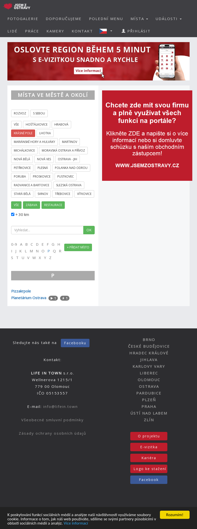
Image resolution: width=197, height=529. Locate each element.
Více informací (76, 523)
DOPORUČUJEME (64, 18)
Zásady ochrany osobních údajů (52, 433)
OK (89, 230)
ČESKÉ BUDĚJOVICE (149, 346)
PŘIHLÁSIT (136, 30)
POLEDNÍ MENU (106, 18)
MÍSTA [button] (139, 18)
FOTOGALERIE (22, 18)
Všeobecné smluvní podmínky (52, 419)
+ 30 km (21, 214)
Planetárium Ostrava (28, 297)
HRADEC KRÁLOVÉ (149, 352)
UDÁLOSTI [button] (168, 18)
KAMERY (55, 30)
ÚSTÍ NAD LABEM (148, 413)
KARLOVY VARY (148, 366)
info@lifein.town (60, 406)
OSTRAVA (149, 386)
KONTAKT (82, 30)
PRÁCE (32, 30)
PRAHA (148, 406)
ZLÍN (149, 419)
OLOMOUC (149, 379)
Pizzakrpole (21, 291)
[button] (107, 31)
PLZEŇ (149, 399)
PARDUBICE (148, 393)
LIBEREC (149, 372)
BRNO (149, 339)
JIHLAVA (148, 359)
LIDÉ (12, 30)
